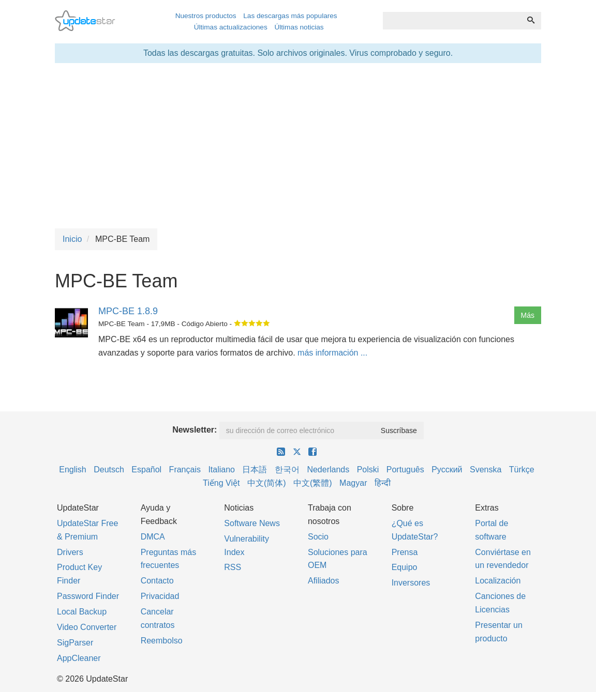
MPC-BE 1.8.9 (128, 311)
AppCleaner (79, 658)
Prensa (405, 552)
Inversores (411, 582)
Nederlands (328, 469)
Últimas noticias (298, 27)
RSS (232, 567)
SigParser (75, 642)
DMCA (153, 536)
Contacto (157, 580)
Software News (252, 523)
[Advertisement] (298, 145)
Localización (497, 580)
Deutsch (109, 469)
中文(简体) (266, 483)
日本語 (254, 469)
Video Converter (86, 627)
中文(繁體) (312, 483)
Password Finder (88, 596)
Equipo (405, 567)
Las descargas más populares (290, 16)
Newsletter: (194, 429)
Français (185, 469)
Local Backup (82, 611)
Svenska (485, 469)
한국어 (287, 469)
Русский (446, 469)
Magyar (353, 483)
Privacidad (160, 596)
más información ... (332, 352)
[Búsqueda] (530, 20)
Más (527, 315)
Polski (368, 469)
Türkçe (521, 469)
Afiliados (323, 580)
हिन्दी (383, 483)
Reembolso (162, 640)
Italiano (221, 469)
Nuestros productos (205, 16)
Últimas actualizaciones (230, 27)
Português (405, 469)
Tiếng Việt (221, 483)
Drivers (70, 552)
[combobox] (452, 20)
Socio (318, 536)
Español (146, 469)
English (72, 469)
